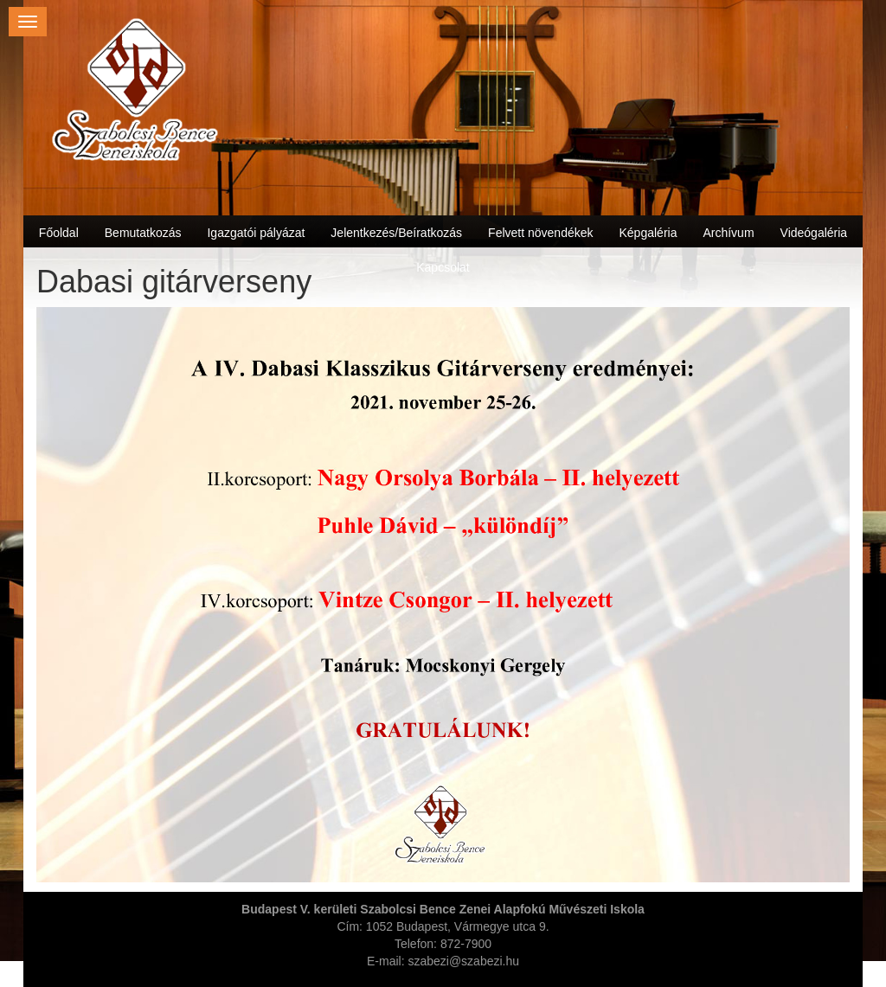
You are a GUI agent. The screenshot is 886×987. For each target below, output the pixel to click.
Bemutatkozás (143, 233)
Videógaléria (814, 233)
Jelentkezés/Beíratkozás (396, 233)
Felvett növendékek (540, 233)
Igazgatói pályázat (256, 233)
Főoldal (59, 233)
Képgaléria (648, 233)
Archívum (728, 233)
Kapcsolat (442, 267)
